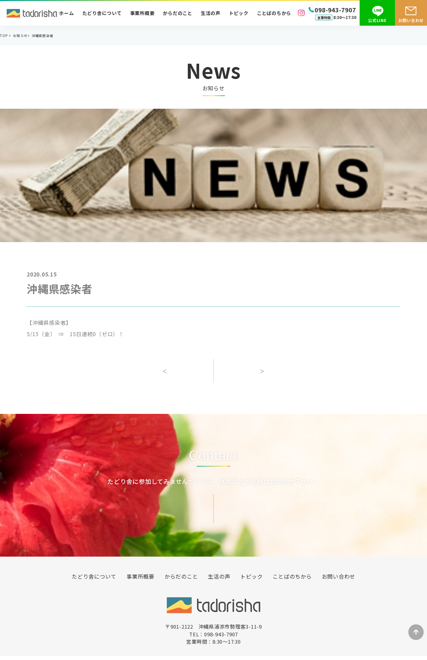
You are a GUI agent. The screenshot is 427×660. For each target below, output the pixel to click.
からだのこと (177, 13)
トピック (239, 13)
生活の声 (211, 13)
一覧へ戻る (213, 375)
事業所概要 (142, 13)
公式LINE (377, 20)
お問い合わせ (411, 20)
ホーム (66, 13)
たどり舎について (102, 13)
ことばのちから (274, 13)
